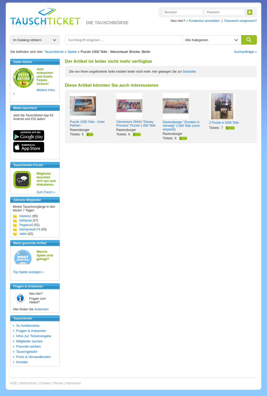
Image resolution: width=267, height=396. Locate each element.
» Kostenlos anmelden (203, 21)
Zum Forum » (46, 192)
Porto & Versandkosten (33, 357)
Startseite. (190, 71)
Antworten (41, 309)
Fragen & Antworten (31, 331)
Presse (58, 383)
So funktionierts (28, 326)
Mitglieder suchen (29, 341)
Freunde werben (28, 346)
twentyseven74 (29, 229)
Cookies (45, 383)
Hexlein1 (25, 216)
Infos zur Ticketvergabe (33, 336)
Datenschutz (28, 383)
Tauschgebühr (27, 352)
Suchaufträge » (245, 52)
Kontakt (22, 362)
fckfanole (25, 220)
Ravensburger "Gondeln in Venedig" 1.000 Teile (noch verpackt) (181, 125)
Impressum (73, 383)
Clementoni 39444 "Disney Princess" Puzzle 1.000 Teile (136, 123)
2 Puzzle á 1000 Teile (224, 122)
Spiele (72, 52)
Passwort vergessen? (240, 21)
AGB (13, 383)
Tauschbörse (54, 52)
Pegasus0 (26, 225)
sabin (23, 234)
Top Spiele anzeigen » (28, 272)
